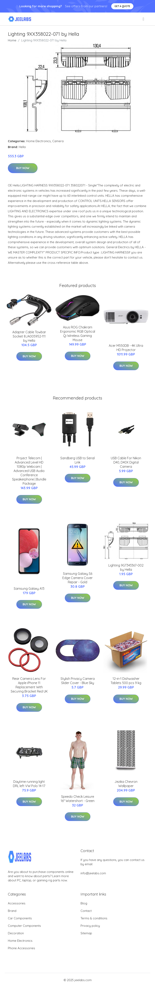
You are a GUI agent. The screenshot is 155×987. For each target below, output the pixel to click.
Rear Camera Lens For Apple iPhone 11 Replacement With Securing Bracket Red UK (29, 685)
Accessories (16, 903)
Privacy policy (90, 926)
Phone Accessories (21, 948)
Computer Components (24, 926)
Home (12, 40)
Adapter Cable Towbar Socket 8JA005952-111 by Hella (29, 336)
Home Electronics (38, 141)
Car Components (20, 918)
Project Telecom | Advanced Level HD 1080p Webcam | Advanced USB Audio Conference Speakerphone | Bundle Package (29, 471)
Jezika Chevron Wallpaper (125, 784)
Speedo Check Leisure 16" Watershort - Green (77, 799)
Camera (58, 141)
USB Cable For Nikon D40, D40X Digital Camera (126, 462)
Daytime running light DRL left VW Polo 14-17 (29, 784)
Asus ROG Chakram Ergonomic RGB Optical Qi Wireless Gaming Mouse (77, 333)
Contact (86, 911)
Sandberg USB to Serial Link (77, 460)
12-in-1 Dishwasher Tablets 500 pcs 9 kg (126, 681)
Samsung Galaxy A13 (29, 589)
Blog (84, 903)
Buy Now (22, 168)
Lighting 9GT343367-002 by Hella (125, 567)
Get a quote (122, 6)
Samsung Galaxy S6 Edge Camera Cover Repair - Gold (77, 578)
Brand (12, 911)
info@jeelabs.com (93, 873)
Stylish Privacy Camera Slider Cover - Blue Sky (78, 681)
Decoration (16, 933)
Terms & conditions (94, 918)
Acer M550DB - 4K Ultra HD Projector (126, 348)
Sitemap (86, 933)
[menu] (143, 19)
